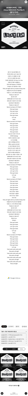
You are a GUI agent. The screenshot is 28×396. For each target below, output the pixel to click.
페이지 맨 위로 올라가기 (26, 393)
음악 (3, 331)
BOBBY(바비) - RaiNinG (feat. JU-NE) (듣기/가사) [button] (7, 374)
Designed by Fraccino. (14, 394)
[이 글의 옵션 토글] (6, 326)
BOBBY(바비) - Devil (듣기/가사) (8, 343)
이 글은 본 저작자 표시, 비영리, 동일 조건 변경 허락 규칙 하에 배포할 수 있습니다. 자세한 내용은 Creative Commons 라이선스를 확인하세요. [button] (24, 326)
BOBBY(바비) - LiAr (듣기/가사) (8, 337)
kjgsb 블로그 (2, 393)
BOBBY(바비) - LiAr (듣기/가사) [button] (21, 360)
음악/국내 (17, 14)
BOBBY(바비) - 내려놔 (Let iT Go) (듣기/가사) (11, 341)
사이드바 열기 (2, 2)
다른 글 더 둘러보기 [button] (13, 385)
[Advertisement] (14, 278)
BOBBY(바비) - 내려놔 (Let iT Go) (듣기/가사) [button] (21, 374)
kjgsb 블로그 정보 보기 (26, 2)
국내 (6, 331)
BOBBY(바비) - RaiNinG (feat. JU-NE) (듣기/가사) (12, 339)
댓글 (6, 349)
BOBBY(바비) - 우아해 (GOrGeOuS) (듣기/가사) (11, 335)
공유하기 (14, 349)
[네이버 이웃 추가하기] (17, 326)
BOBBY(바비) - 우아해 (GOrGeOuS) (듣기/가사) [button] (7, 360)
